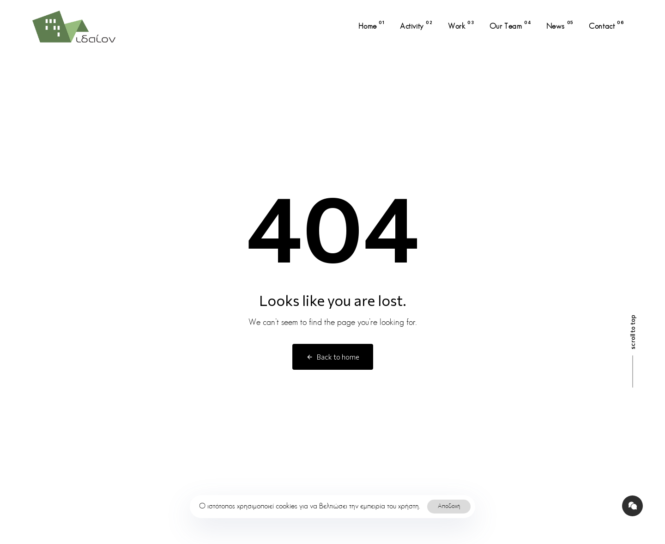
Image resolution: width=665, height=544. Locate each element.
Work (461, 25)
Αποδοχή (449, 506)
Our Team (510, 25)
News (560, 25)
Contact (606, 25)
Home (371, 25)
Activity (416, 25)
